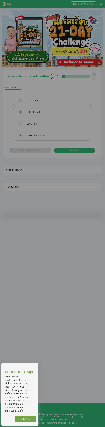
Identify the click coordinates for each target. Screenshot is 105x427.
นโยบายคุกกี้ (11, 407)
